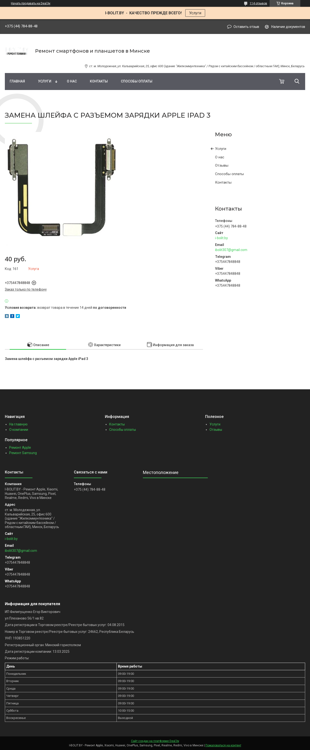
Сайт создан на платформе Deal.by (155, 741)
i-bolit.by (221, 238)
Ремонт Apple (20, 447)
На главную (18, 424)
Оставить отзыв (246, 27)
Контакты (99, 81)
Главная (17, 81)
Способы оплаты (136, 81)
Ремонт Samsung (23, 453)
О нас (72, 81)
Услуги (195, 13)
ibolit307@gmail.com (231, 250)
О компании (18, 430)
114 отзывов (258, 3)
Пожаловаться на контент (223, 745)
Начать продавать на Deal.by (30, 3)
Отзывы (221, 165)
